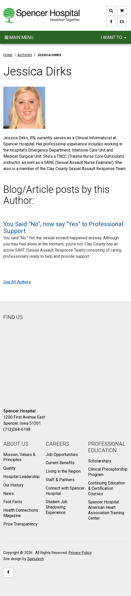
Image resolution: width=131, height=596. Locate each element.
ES (120, 21)
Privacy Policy (80, 553)
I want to (113, 37)
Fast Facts (12, 501)
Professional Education (106, 447)
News (8, 493)
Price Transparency (20, 524)
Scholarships (99, 461)
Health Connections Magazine (20, 513)
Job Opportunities (62, 454)
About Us (15, 444)
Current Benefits (60, 462)
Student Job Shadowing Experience (56, 507)
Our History (13, 485)
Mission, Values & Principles (19, 457)
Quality (9, 468)
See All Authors (17, 282)
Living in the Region (63, 471)
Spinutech (35, 559)
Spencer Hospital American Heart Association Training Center (106, 510)
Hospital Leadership (21, 476)
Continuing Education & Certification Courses (106, 488)
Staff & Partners (60, 479)
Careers (57, 444)
